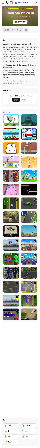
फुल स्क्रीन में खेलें (20, 22)
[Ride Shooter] (29, 162)
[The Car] (11, 231)
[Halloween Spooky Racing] (29, 120)
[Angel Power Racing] (29, 259)
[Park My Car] (29, 287)
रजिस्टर (16, 100)
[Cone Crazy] (29, 203)
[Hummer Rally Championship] (29, 314)
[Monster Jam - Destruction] (11, 245)
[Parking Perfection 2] (29, 300)
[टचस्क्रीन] (11, 437)
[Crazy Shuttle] (11, 217)
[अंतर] (11, 431)
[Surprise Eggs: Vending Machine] (29, 134)
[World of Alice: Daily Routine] (11, 162)
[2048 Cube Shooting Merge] (11, 189)
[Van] (29, 217)
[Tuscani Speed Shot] (29, 245)
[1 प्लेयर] (11, 425)
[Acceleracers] (11, 273)
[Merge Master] (11, 148)
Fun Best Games (23, 81)
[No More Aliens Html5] (11, 134)
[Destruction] (11, 300)
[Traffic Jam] (11, 259)
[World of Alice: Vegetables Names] (29, 176)
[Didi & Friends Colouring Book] (11, 120)
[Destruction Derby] (11, 287)
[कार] (29, 431)
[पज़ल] (29, 437)
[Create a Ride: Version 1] (11, 314)
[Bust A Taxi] (11, 203)
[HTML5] (29, 425)
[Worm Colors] (29, 189)
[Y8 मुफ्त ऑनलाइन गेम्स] (9, 2)
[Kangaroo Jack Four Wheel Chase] (29, 231)
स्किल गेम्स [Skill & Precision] (9, 81)
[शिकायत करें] (19, 30)
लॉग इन (24, 100)
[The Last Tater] (29, 148)
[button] (6, 77)
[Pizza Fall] (11, 176)
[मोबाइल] (11, 442)
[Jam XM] (29, 273)
